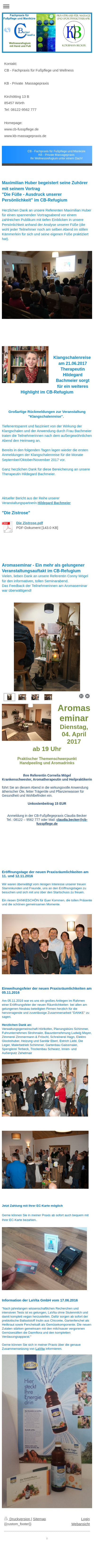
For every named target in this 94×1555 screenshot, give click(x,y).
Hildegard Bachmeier (54, 503)
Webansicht (80, 1524)
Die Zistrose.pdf (29, 523)
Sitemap (39, 1519)
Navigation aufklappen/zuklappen (47, 6)
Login (85, 1519)
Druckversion (17, 1519)
